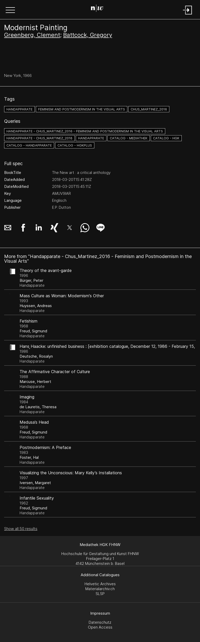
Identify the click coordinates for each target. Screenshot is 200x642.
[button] (10, 10)
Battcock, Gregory (87, 34)
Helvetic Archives (100, 583)
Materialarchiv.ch (100, 588)
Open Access (100, 627)
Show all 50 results (20, 528)
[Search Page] (99, 9)
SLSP (100, 593)
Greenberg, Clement (32, 34)
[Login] (187, 14)
